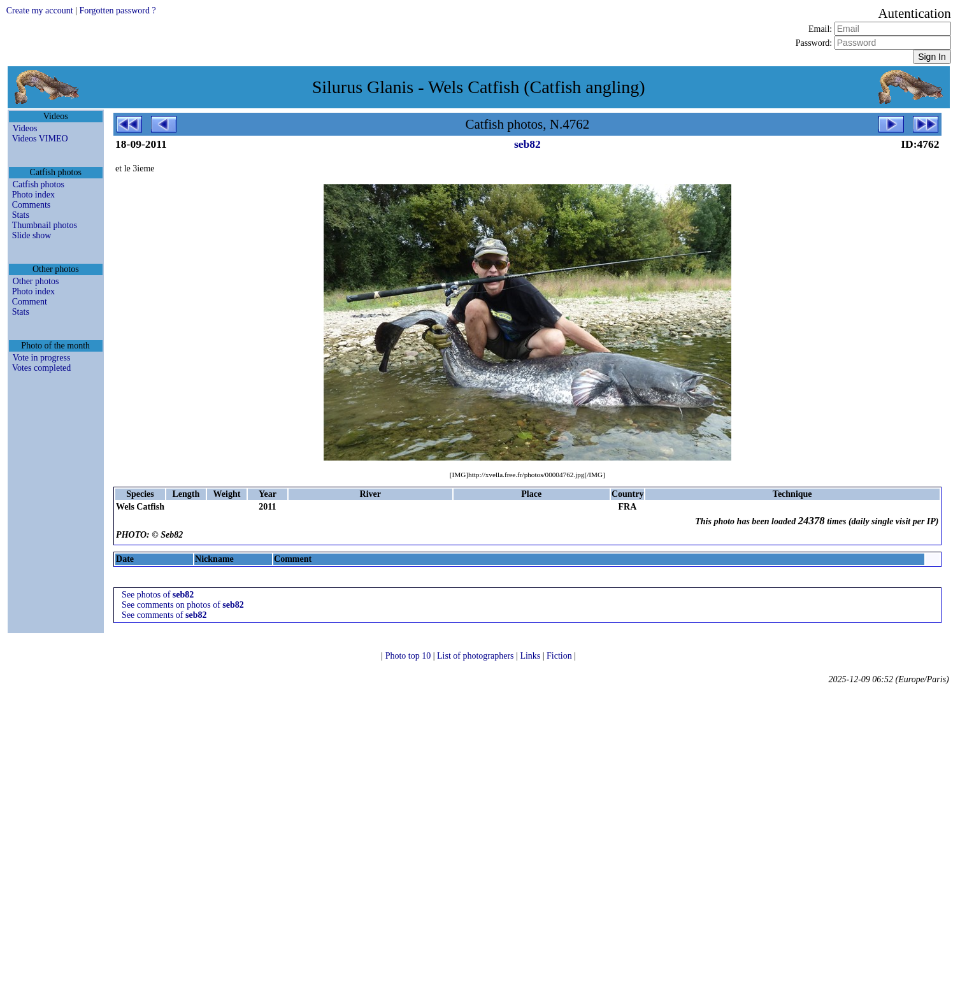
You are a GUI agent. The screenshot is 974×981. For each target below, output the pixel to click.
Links (531, 656)
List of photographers (476, 656)
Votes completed (41, 368)
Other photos (36, 281)
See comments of (164, 615)
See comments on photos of (183, 605)
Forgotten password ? (117, 10)
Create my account (39, 10)
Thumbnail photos (44, 225)
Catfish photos (38, 184)
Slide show (32, 235)
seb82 (527, 144)
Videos (25, 128)
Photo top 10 (409, 656)
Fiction (560, 656)
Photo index (33, 194)
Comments (31, 205)
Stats (20, 215)
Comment (29, 301)
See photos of (158, 594)
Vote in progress (42, 357)
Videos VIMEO (40, 138)
